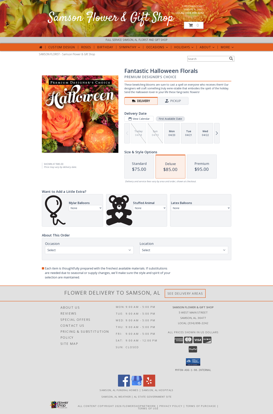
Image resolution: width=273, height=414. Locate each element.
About (207, 47)
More (227, 47)
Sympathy (130, 47)
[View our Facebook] (124, 385)
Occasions (157, 47)
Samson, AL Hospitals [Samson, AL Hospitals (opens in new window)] (157, 390)
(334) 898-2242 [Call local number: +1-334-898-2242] (194, 13)
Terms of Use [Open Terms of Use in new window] (148, 408)
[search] (231, 59)
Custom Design (61, 47)
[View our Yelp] (149, 385)
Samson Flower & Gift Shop (111, 18)
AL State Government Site (153, 396)
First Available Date (170, 118)
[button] (194, 25)
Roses (86, 47)
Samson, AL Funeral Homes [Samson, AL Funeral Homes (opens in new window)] (119, 390)
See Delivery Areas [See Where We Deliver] (185, 293)
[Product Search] (207, 58)
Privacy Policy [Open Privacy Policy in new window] (170, 405)
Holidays (184, 47)
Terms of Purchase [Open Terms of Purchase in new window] (201, 405)
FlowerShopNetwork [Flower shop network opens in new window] (139, 405)
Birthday (105, 47)
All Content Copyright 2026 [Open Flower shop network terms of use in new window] (100, 405)
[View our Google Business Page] (137, 385)
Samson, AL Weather (116, 396)
